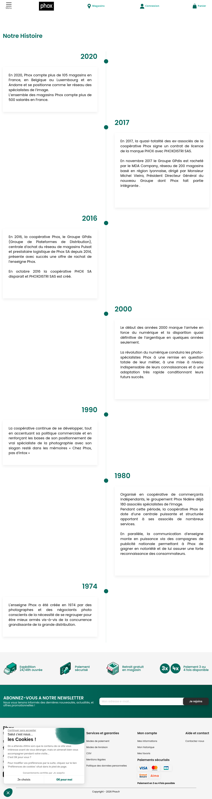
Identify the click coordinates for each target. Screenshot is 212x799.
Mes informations (147, 741)
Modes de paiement (97, 741)
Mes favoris (143, 753)
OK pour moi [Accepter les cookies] (64, 779)
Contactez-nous (194, 741)
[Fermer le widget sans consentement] (22, 730)
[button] (8, 792)
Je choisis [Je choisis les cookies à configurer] (24, 779)
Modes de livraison (97, 747)
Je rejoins (195, 701)
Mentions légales (96, 759)
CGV (89, 753)
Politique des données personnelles (106, 765)
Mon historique (145, 747)
